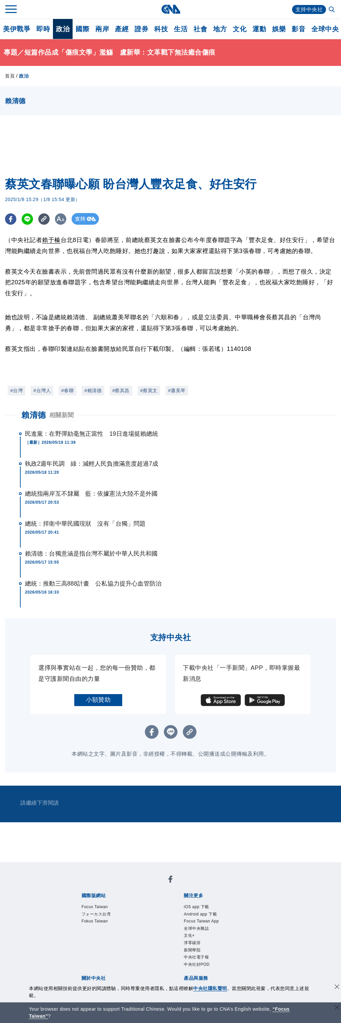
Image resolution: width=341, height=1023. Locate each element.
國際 (82, 29)
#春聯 (67, 390)
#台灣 (16, 390)
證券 (141, 29)
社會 (200, 29)
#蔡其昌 (121, 390)
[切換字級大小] (62, 219)
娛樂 (279, 29)
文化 (239, 29)
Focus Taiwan (95, 906)
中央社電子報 (196, 957)
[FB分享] (11, 219)
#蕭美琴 (176, 390)
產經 (122, 29)
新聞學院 (192, 950)
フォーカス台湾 (96, 914)
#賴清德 (93, 390)
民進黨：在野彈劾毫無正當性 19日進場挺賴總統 (91, 433)
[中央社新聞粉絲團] (170, 880)
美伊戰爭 (16, 29)
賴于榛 (51, 240)
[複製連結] (45, 219)
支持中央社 (309, 9)
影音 (298, 29)
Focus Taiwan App (201, 921)
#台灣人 (42, 390)
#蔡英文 (149, 390)
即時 (43, 29)
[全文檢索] (332, 10)
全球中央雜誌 (196, 928)
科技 (161, 29)
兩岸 (102, 29)
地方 (220, 29)
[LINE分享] (28, 219)
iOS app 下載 (196, 906)
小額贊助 (98, 699)
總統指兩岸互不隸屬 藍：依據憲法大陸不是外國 (91, 493)
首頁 (10, 76)
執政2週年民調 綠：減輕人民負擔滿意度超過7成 (91, 463)
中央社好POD (197, 964)
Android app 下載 (200, 914)
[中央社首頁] (171, 9)
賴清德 (33, 414)
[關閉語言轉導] (337, 1008)
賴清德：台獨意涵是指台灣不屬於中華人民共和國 (91, 553)
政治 (63, 29)
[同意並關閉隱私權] (337, 987)
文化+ (189, 935)
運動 (259, 29)
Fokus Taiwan (95, 921)
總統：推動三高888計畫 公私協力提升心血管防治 (93, 583)
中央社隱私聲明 (210, 988)
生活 (180, 29)
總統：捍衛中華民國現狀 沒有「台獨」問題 (85, 523)
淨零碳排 (192, 942)
